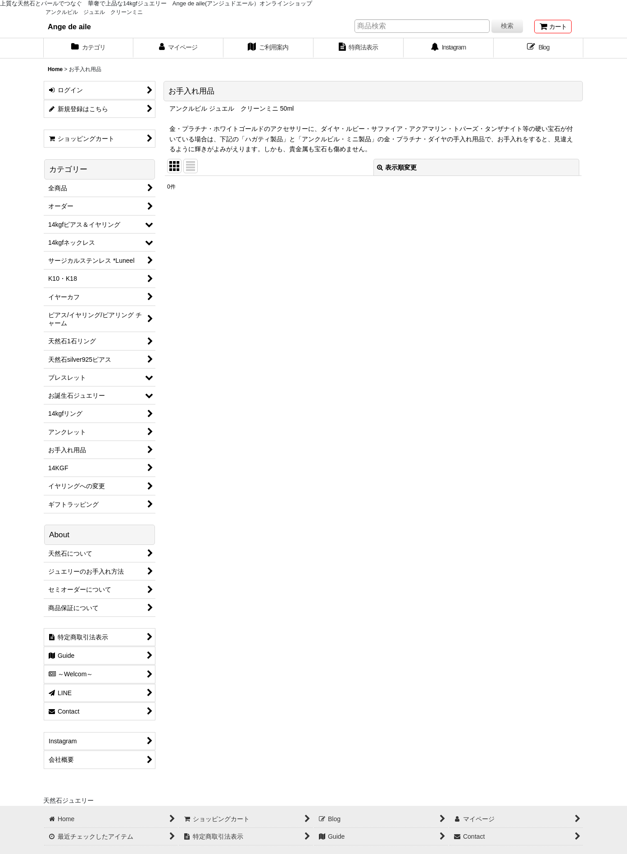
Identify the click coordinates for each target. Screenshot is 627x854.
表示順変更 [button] (397, 167)
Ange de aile (69, 26)
